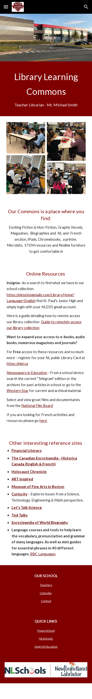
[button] (6, 7)
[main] (46, 88)
